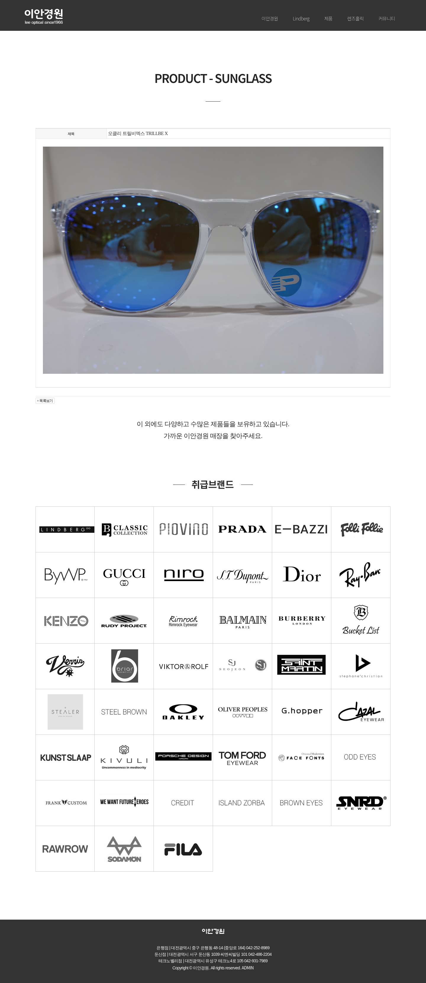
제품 (328, 18)
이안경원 (270, 18)
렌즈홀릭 (355, 18)
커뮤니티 (386, 18)
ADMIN (248, 968)
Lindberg (301, 18)
